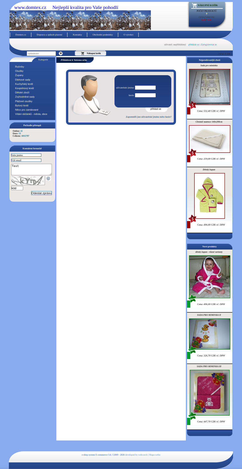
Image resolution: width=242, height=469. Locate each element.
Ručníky (19, 66)
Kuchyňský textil (24, 84)
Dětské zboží (22, 92)
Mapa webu (154, 455)
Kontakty (77, 34)
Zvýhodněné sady (25, 96)
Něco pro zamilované (26, 109)
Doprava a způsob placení (49, 34)
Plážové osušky (23, 101)
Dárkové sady (22, 79)
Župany (19, 75)
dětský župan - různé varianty (208, 252)
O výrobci (128, 34)
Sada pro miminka (209, 65)
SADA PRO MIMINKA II (209, 315)
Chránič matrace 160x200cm (209, 122)
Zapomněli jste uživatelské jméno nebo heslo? (149, 116)
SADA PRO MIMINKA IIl (209, 366)
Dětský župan (209, 169)
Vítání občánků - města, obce (31, 114)
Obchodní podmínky (102, 34)
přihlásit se (193, 44)
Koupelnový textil (24, 88)
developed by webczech (136, 455)
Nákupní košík (208, 5)
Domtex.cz (20, 34)
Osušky (19, 71)
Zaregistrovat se (209, 44)
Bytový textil (22, 105)
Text (33, 170)
